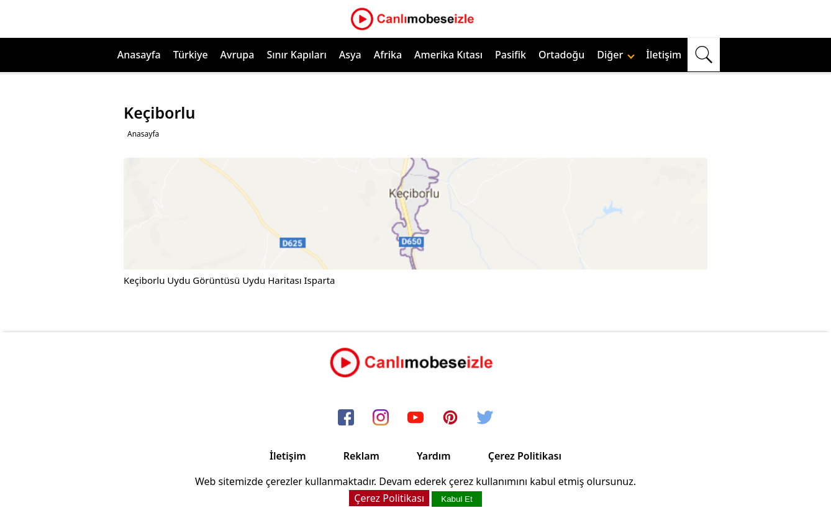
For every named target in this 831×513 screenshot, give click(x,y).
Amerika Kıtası (448, 54)
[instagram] (381, 418)
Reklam (361, 456)
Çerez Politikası (524, 456)
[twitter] (485, 418)
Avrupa (237, 54)
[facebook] (346, 418)
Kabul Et (456, 499)
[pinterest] (450, 418)
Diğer (616, 54)
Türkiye (190, 54)
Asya (350, 54)
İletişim (663, 54)
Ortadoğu (561, 54)
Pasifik (510, 54)
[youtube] (415, 418)
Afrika (388, 54)
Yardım (434, 456)
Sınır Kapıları (296, 54)
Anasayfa (139, 54)
